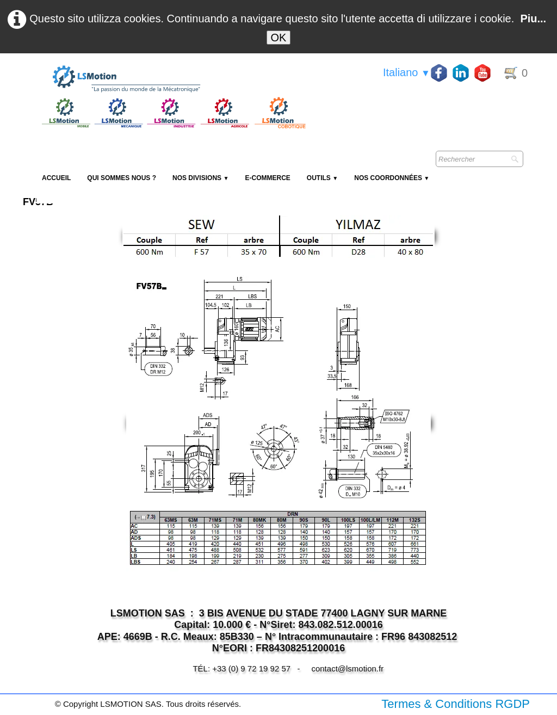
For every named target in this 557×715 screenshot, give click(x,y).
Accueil (56, 178)
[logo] (172, 79)
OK (279, 38)
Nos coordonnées (391, 178)
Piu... (533, 18)
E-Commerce (267, 178)
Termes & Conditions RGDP (455, 704)
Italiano (406, 72)
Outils (322, 178)
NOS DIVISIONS (200, 178)
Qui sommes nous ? (121, 178)
